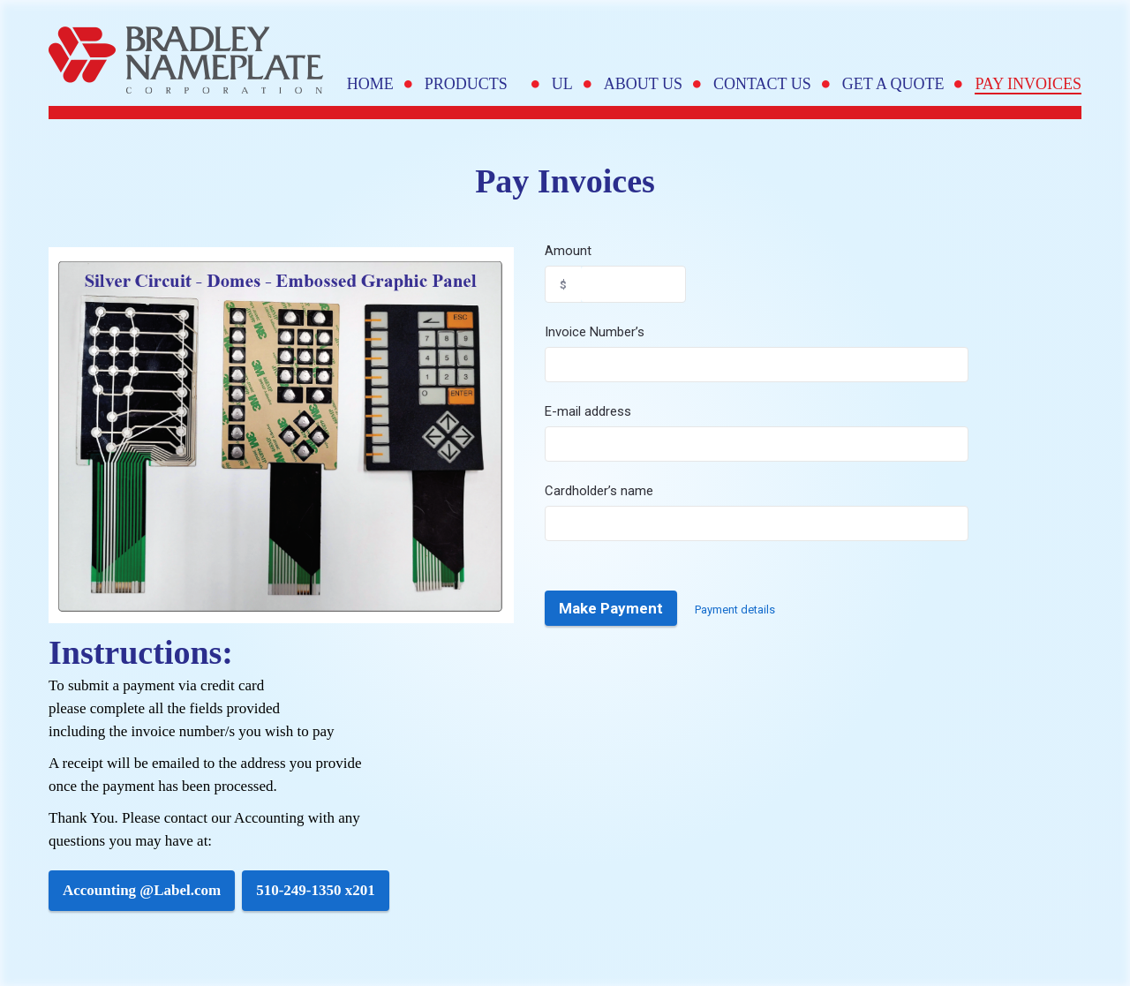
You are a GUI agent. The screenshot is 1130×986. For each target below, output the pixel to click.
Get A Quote (893, 84)
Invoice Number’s (594, 332)
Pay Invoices (1028, 84)
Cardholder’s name (599, 491)
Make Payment (611, 608)
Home (370, 84)
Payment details (735, 609)
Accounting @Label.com (142, 890)
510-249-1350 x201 (315, 890)
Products (473, 84)
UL (562, 84)
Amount (568, 251)
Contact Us (762, 84)
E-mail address (588, 411)
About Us (643, 84)
